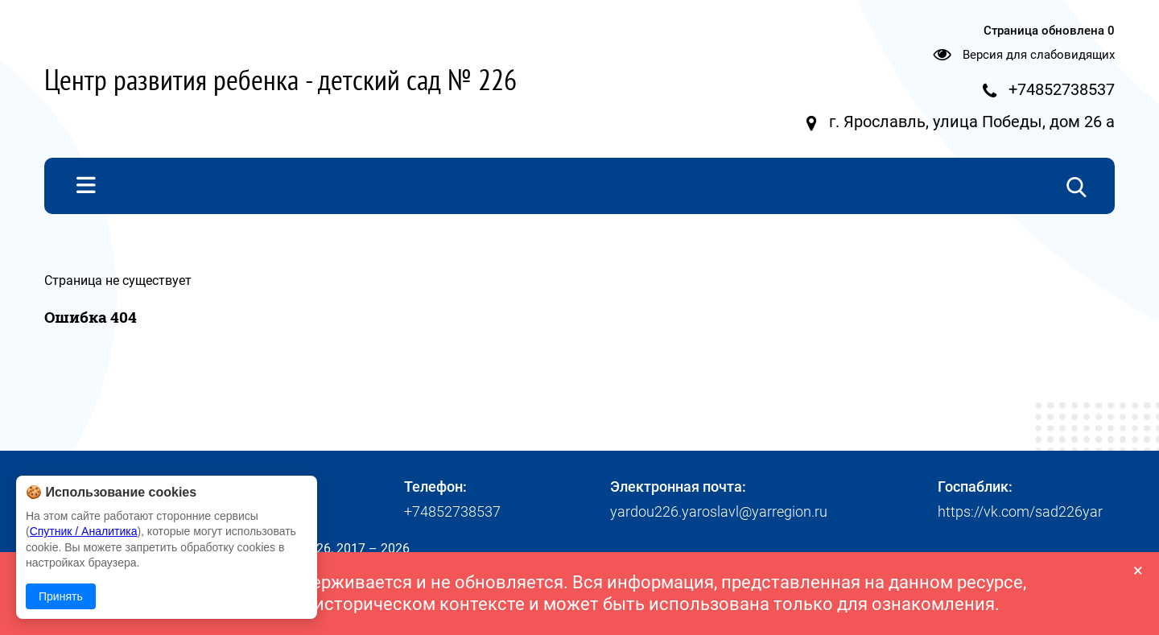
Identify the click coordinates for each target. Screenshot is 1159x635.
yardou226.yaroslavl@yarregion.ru (718, 511)
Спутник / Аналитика (84, 531)
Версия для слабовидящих (1039, 54)
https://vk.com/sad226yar (1020, 511)
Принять (61, 596)
